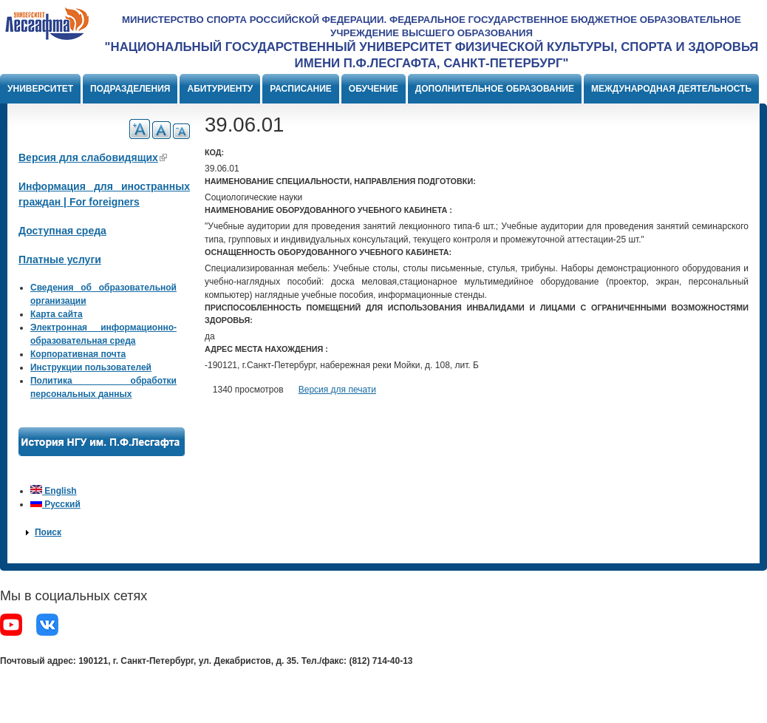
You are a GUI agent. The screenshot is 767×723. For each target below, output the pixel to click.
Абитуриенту (220, 89)
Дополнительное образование (494, 89)
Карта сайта (56, 314)
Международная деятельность (671, 89)
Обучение (373, 89)
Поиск (48, 532)
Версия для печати (337, 389)
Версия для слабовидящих (92, 157)
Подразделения (130, 89)
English (53, 491)
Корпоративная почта (78, 354)
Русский (55, 504)
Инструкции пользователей (90, 367)
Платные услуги (59, 259)
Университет (40, 89)
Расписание (301, 89)
